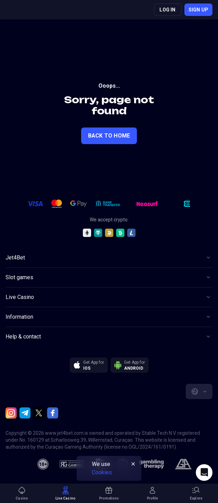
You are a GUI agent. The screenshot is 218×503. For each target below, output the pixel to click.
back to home (109, 135)
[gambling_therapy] (151, 464)
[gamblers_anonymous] (183, 464)
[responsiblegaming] (72, 464)
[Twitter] (38, 412)
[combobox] (199, 391)
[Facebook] (52, 412)
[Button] (109, 257)
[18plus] (43, 464)
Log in (167, 9)
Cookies (102, 472)
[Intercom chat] (204, 472)
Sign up (198, 9)
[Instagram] (11, 412)
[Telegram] (24, 412)
